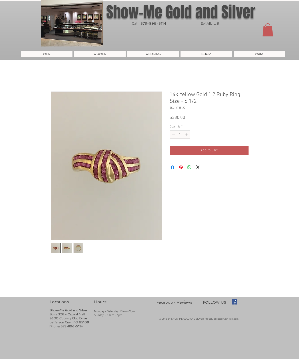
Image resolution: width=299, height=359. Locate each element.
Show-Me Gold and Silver (180, 12)
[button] (267, 29)
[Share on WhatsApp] (189, 167)
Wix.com (234, 319)
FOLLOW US (214, 302)
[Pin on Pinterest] (181, 167)
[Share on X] (198, 167)
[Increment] (186, 135)
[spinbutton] (180, 135)
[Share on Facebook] (172, 167)
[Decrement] (173, 135)
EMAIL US (210, 23)
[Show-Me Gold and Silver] (234, 302)
